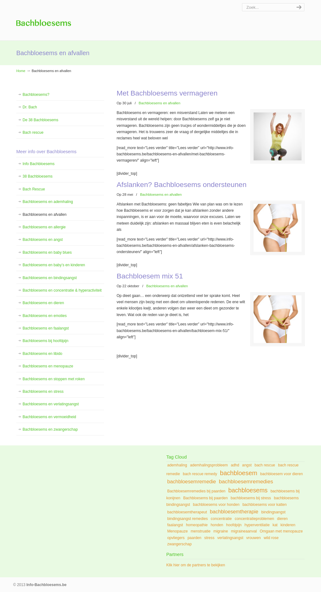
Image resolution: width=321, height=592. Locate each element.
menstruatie (200, 531)
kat (274, 525)
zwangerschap (179, 544)
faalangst (175, 525)
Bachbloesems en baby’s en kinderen (54, 265)
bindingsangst (273, 512)
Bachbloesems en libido (42, 353)
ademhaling (177, 465)
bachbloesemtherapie (234, 511)
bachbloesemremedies (246, 481)
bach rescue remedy (200, 474)
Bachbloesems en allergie (44, 227)
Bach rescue (33, 132)
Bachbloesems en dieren (43, 303)
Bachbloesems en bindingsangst (50, 278)
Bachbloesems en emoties (45, 316)
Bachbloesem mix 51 (150, 275)
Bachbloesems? (36, 94)
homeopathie (197, 525)
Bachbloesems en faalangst (46, 328)
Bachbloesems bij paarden (205, 498)
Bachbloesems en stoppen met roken (54, 379)
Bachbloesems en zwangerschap (50, 429)
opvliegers (175, 538)
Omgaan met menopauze (281, 531)
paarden (194, 538)
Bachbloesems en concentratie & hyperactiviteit (62, 290)
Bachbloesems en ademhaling (48, 202)
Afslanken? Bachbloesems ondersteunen (181, 184)
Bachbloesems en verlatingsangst (51, 404)
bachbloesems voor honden (216, 504)
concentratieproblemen (254, 519)
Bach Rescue (34, 189)
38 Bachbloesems (37, 176)
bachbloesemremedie (191, 481)
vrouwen (253, 538)
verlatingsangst (230, 538)
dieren (282, 519)
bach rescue (265, 465)
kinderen (288, 525)
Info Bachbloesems (43, 19)
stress (209, 538)
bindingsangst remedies (187, 519)
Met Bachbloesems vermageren (167, 93)
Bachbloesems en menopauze (48, 366)
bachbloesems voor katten (264, 504)
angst (246, 465)
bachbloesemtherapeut (187, 512)
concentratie (221, 519)
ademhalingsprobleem (209, 465)
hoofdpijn (233, 525)
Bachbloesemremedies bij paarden (196, 491)
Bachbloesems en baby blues (47, 252)
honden (217, 525)
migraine (220, 531)
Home (20, 71)
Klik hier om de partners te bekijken (195, 565)
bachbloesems (247, 490)
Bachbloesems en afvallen (159, 103)
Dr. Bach (30, 107)
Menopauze (177, 531)
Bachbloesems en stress (43, 391)
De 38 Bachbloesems (40, 120)
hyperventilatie (257, 525)
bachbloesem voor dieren (281, 474)
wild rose (271, 538)
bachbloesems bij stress (251, 498)
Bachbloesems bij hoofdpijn (45, 341)
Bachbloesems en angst (43, 239)
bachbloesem (238, 473)
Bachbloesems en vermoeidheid (49, 417)
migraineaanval (244, 531)
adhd (235, 465)
